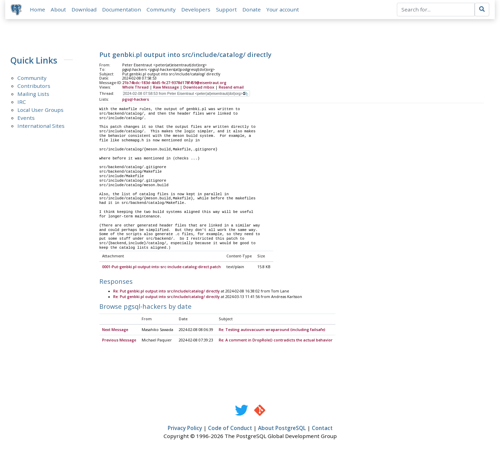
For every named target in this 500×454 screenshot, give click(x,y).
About (58, 9)
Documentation (121, 9)
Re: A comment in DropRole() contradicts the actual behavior (276, 340)
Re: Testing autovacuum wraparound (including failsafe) (272, 330)
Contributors (33, 85)
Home (37, 9)
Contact (322, 428)
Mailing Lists (33, 93)
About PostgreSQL (282, 428)
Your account (282, 9)
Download (84, 9)
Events (26, 117)
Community (161, 9)
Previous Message (119, 340)
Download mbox (198, 87)
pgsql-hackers (135, 99)
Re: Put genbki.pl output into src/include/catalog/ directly (166, 291)
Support (226, 9)
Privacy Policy (185, 428)
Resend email (231, 87)
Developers (195, 9)
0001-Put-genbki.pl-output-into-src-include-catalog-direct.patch (161, 267)
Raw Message (166, 87)
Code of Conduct (230, 428)
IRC (21, 101)
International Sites (41, 125)
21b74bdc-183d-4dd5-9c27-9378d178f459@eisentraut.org (174, 83)
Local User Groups (40, 109)
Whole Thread (135, 87)
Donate (251, 9)
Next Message (115, 330)
